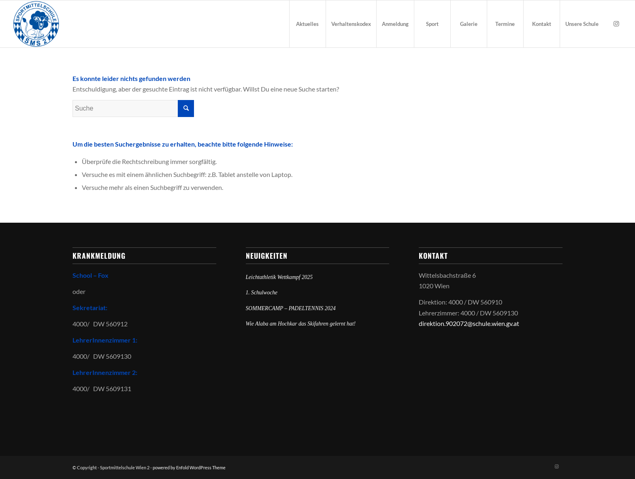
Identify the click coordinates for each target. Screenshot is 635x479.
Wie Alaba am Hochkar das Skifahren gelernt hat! (301, 324)
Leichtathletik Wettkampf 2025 (279, 277)
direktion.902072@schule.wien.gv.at (469, 323)
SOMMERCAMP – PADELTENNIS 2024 (291, 308)
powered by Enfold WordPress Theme (189, 467)
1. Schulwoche (262, 293)
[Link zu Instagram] (616, 23)
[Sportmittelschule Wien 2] (36, 23)
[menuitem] (307, 23)
